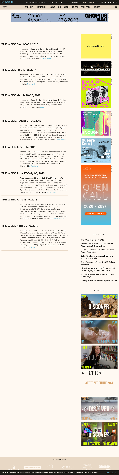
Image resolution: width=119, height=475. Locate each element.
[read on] (31, 84)
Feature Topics (41, 7)
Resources (97, 7)
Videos (66, 7)
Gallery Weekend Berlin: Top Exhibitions (99, 280)
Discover (75, 7)
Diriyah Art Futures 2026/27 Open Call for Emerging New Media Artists (98, 269)
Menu (4, 7)
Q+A (59, 7)
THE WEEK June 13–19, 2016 (19, 199)
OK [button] (116, 473)
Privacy (85, 2)
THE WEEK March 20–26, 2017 (20, 95)
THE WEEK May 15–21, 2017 (18, 69)
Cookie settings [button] (110, 473)
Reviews (52, 7)
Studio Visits (29, 7)
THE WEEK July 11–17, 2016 (18, 147)
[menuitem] (29, 8)
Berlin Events (85, 7)
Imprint (91, 2)
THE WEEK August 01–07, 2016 (21, 120)
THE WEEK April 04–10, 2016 (19, 225)
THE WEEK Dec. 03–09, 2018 (19, 44)
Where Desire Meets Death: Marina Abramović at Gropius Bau (97, 245)
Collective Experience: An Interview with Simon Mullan (97, 257)
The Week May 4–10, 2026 (92, 240)
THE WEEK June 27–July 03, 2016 (22, 173)
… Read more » (60, 140)
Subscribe (74, 2)
